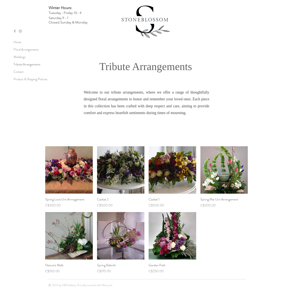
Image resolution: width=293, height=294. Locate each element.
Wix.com (107, 285)
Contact (19, 71)
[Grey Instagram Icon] (20, 31)
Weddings (20, 57)
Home (17, 42)
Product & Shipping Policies (27, 79)
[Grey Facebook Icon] (15, 31)
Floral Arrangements (26, 49)
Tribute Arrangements (27, 64)
